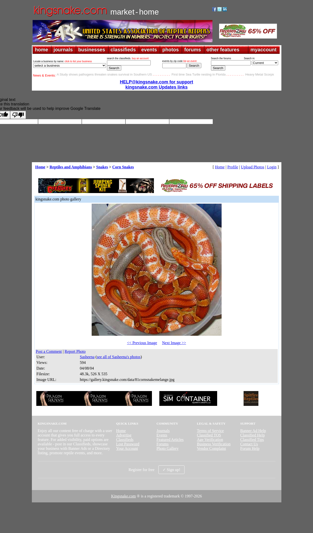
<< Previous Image (142, 343)
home (41, 49)
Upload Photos (252, 167)
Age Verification (210, 439)
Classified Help (252, 435)
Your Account (127, 448)
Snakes (102, 167)
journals (63, 49)
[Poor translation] (18, 115)
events (149, 49)
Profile (232, 167)
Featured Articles (170, 439)
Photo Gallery (167, 448)
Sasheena (87, 357)
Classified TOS (209, 435)
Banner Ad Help (253, 431)
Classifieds (124, 439)
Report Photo (74, 351)
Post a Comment (49, 351)
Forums (162, 444)
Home (40, 167)
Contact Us (249, 444)
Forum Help (250, 448)
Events (161, 435)
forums (192, 49)
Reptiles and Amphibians (71, 167)
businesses (91, 49)
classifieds (123, 49)
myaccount (263, 49)
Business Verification (213, 444)
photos (170, 49)
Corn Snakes (123, 167)
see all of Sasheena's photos (119, 357)
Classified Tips (252, 439)
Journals (162, 431)
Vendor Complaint (211, 448)
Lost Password (127, 444)
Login (271, 167)
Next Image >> (174, 343)
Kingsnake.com (123, 496)
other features (223, 49)
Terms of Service (210, 431)
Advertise (123, 435)
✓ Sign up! (171, 470)
